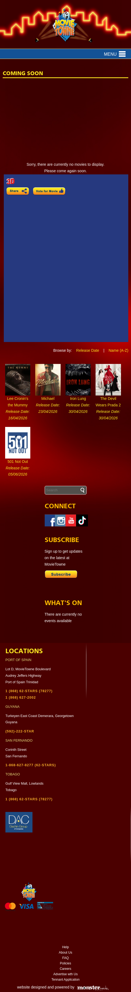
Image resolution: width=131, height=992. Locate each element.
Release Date (87, 350)
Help (65, 947)
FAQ (65, 958)
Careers (65, 969)
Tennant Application (65, 979)
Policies (65, 963)
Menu (110, 54)
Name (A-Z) (118, 350)
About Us (65, 952)
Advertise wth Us (65, 974)
